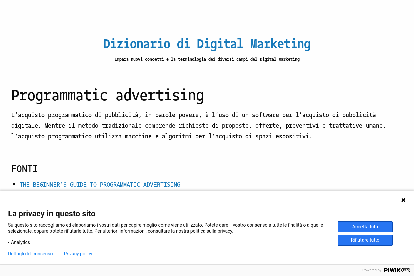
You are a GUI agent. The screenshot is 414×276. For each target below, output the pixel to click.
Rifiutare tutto (365, 240)
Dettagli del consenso (30, 253)
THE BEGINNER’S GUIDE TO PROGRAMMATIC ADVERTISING (100, 184)
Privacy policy (78, 253)
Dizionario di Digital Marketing (207, 42)
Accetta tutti (365, 226)
